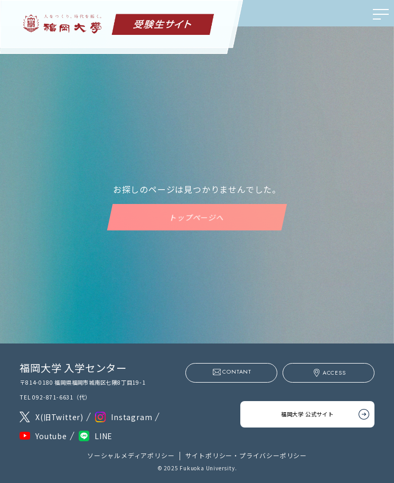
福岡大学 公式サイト (307, 411)
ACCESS (334, 373)
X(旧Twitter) (59, 417)
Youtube (51, 436)
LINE (103, 436)
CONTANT (236, 372)
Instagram (131, 417)
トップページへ (197, 217)
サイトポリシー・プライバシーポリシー (246, 455)
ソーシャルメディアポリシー (130, 455)
